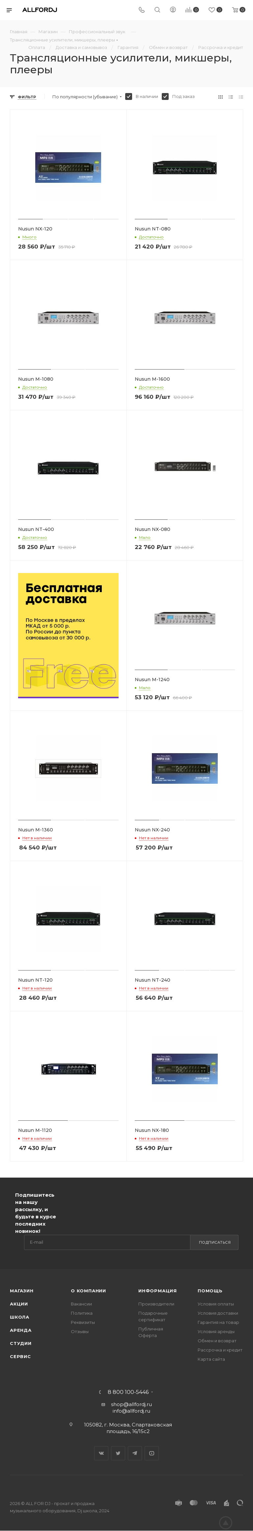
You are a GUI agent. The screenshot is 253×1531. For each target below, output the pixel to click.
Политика (82, 1313)
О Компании (88, 1290)
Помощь (210, 1290)
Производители (156, 1303)
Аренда (21, 1330)
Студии (21, 1343)
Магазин (22, 1290)
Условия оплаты (216, 1303)
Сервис (20, 1356)
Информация (157, 1290)
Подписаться (215, 1242)
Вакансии (81, 1303)
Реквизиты (83, 1322)
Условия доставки (218, 1313)
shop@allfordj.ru (131, 1404)
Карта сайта (211, 1359)
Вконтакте (101, 1453)
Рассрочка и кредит (220, 1349)
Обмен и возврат (217, 1340)
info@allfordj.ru (131, 1411)
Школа (19, 1317)
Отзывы (80, 1331)
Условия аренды (216, 1331)
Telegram (135, 1453)
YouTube (152, 1453)
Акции (19, 1303)
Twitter (118, 1453)
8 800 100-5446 (128, 1392)
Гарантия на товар (218, 1322)
